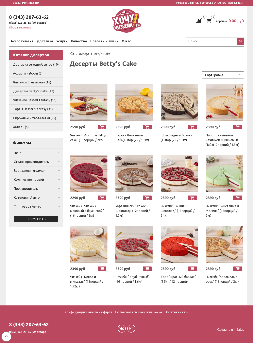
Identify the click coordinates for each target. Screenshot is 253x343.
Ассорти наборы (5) (27, 73)
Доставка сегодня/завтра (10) (36, 64)
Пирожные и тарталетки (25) (34, 118)
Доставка (45, 41)
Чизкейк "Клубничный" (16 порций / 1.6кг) (132, 279)
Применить (36, 219)
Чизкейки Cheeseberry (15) (32, 82)
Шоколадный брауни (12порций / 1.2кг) (176, 137)
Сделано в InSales (230, 329)
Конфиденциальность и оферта (88, 312)
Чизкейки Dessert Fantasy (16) (35, 100)
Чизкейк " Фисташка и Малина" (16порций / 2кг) (222, 210)
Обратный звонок (20, 27)
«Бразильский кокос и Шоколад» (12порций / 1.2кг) (132, 210)
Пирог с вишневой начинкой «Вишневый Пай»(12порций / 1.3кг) (222, 139)
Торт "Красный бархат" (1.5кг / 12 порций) (178, 279)
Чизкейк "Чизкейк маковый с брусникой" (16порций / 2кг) (87, 210)
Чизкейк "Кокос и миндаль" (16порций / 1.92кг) (86, 281)
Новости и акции (104, 41)
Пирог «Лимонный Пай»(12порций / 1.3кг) (132, 137)
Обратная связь (176, 312)
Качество (79, 41)
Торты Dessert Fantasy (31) (33, 109)
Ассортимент (22, 41)
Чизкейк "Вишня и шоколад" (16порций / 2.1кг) (177, 210)
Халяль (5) (21, 127)
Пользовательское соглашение (138, 312)
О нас (126, 41)
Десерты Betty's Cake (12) (33, 91)
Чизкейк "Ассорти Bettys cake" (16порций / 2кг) (88, 137)
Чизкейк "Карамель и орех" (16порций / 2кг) (222, 279)
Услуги (62, 41)
